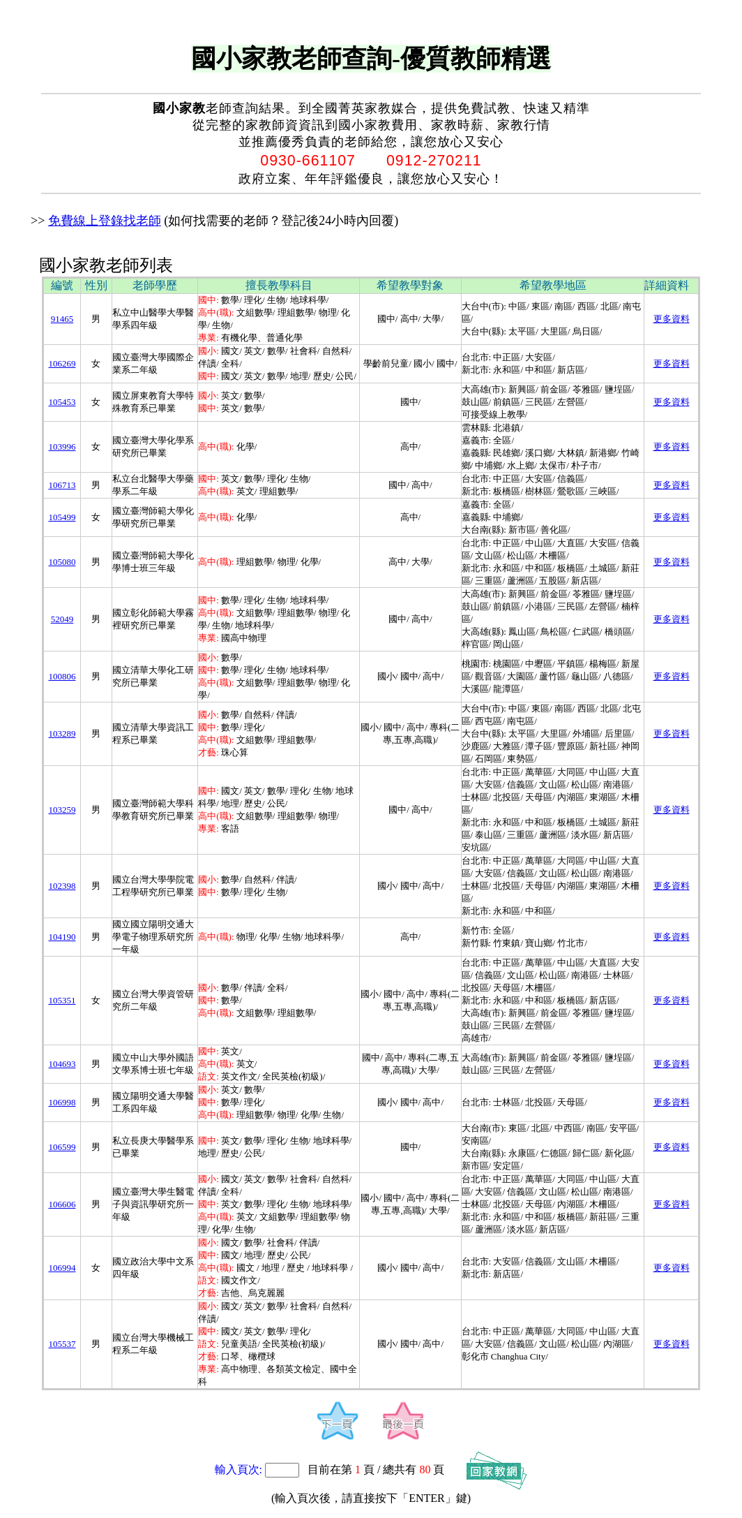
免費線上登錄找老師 (104, 221)
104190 (61, 936)
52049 (62, 619)
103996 (61, 446)
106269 (61, 363)
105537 (61, 1344)
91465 (62, 319)
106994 (61, 1267)
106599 (61, 1147)
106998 (61, 1102)
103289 (61, 733)
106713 (61, 485)
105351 (61, 1000)
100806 (61, 676)
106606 (61, 1204)
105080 (61, 562)
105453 (61, 402)
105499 (61, 517)
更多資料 (671, 319)
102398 (61, 885)
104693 (61, 1064)
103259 (61, 809)
